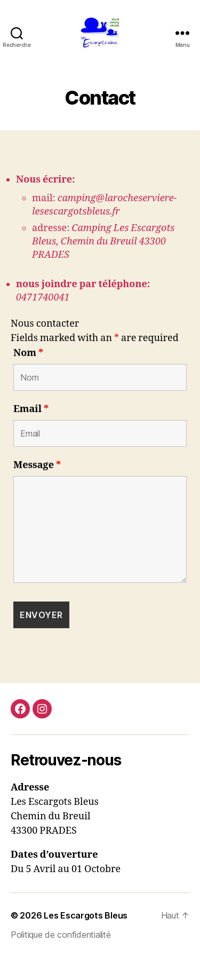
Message (37, 465)
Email (31, 409)
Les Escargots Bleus (85, 915)
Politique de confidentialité (60, 934)
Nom (28, 353)
